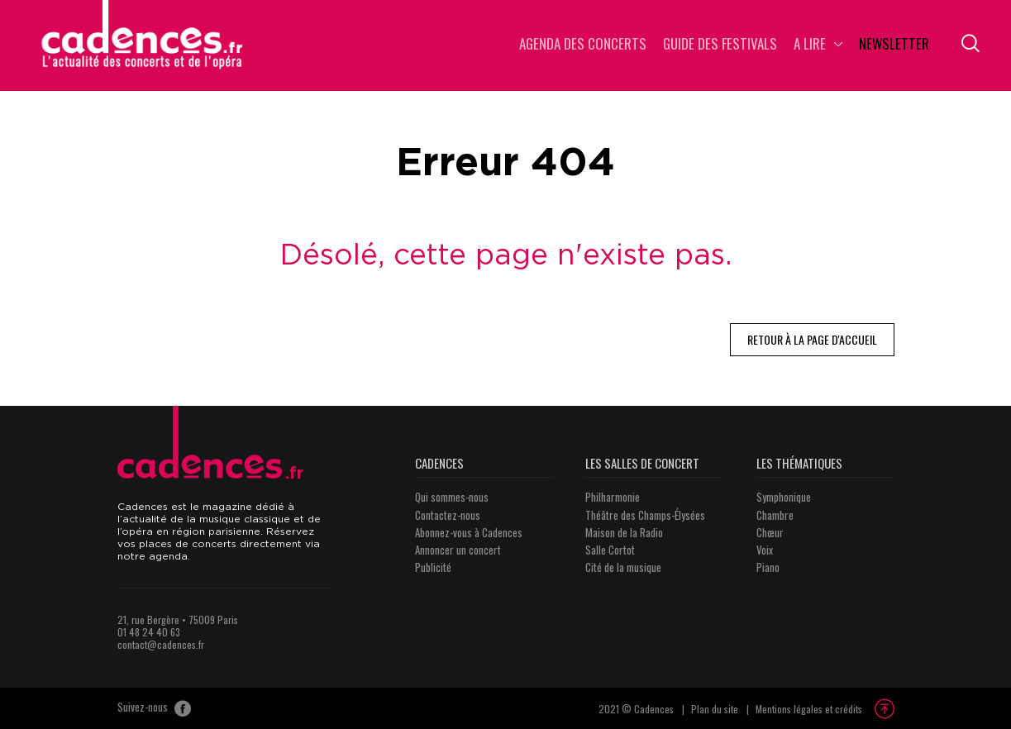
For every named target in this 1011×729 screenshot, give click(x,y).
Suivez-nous (154, 708)
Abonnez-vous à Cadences (468, 532)
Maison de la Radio (624, 532)
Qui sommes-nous (452, 496)
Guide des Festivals (720, 45)
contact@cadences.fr (160, 644)
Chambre (775, 515)
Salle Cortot (610, 549)
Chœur (770, 532)
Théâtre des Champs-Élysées (645, 515)
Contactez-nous (447, 515)
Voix (764, 549)
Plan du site (714, 709)
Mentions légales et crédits (809, 709)
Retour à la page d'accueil (812, 339)
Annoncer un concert (458, 549)
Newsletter (894, 45)
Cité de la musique (623, 567)
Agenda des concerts (582, 45)
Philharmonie (612, 496)
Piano (768, 567)
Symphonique (783, 496)
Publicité (433, 567)
